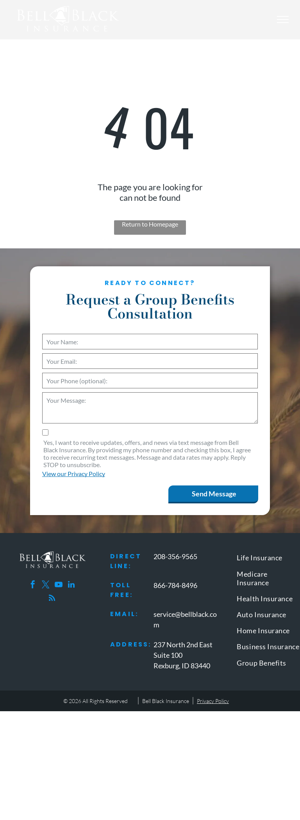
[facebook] (33, 585)
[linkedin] (71, 585)
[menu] (283, 19)
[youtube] (58, 585)
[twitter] (46, 585)
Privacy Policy (213, 701)
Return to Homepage (150, 224)
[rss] (52, 599)
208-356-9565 (175, 556)
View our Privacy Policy (73, 473)
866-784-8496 (175, 585)
